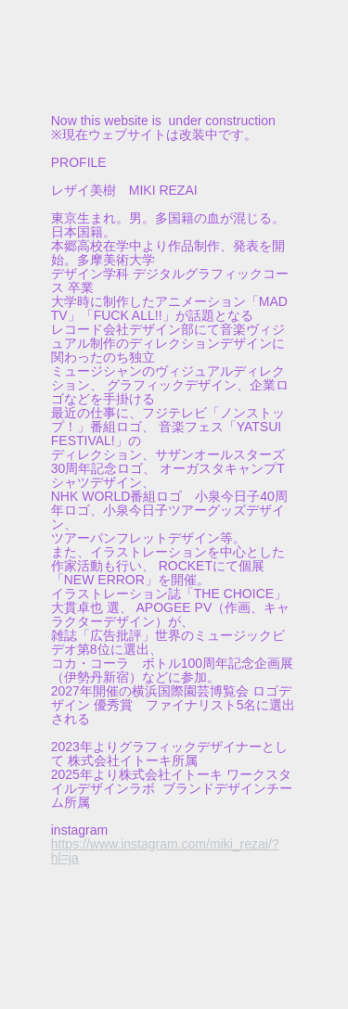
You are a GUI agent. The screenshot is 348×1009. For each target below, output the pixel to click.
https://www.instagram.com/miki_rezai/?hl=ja (165, 851)
